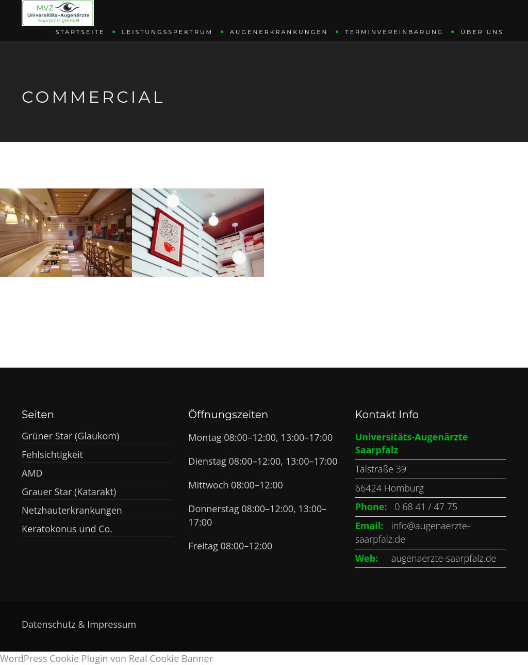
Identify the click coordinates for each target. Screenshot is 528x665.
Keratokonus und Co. (67, 528)
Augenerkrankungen (279, 31)
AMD (32, 473)
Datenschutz (50, 624)
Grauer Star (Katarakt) (69, 491)
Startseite (80, 31)
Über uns (482, 31)
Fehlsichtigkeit (52, 454)
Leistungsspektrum (167, 31)
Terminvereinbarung (394, 31)
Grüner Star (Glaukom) (70, 436)
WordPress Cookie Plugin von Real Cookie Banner (106, 658)
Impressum (111, 624)
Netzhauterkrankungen (72, 510)
